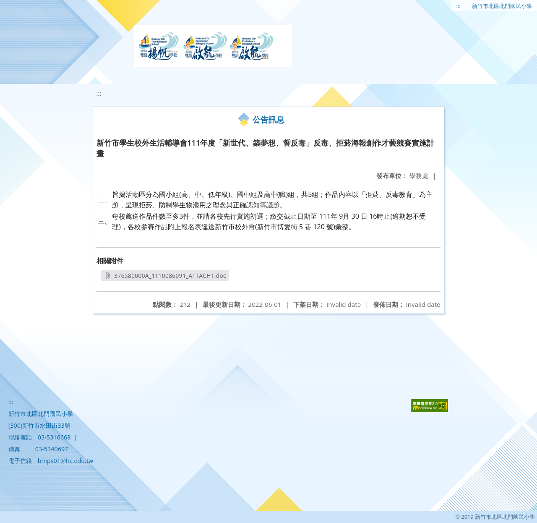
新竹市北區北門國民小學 (502, 6)
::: (458, 6)
